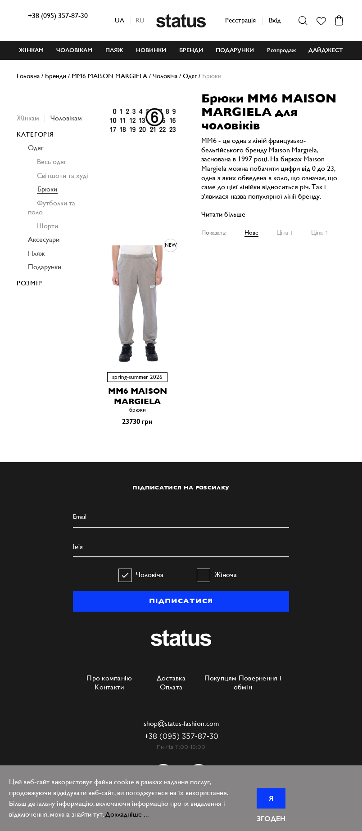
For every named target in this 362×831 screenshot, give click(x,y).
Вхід (275, 20)
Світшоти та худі (62, 175)
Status (181, 20)
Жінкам (28, 118)
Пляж (36, 253)
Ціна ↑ (319, 232)
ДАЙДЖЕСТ (325, 50)
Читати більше (223, 214)
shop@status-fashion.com (181, 723)
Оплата (171, 687)
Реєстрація (240, 20)
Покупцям (220, 678)
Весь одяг (52, 161)
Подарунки (44, 266)
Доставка (171, 678)
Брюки (47, 189)
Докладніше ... (127, 814)
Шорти (47, 226)
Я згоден (271, 801)
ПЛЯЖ (114, 50)
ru (140, 20)
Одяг (36, 147)
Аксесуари (43, 239)
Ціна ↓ (284, 232)
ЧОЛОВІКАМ (74, 50)
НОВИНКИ (151, 50)
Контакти (109, 687)
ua (119, 20)
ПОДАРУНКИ (235, 50)
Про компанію (109, 678)
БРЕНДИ (191, 50)
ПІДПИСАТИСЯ (181, 601)
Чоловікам (66, 118)
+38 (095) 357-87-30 (58, 15)
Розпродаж (281, 50)
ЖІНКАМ (31, 50)
